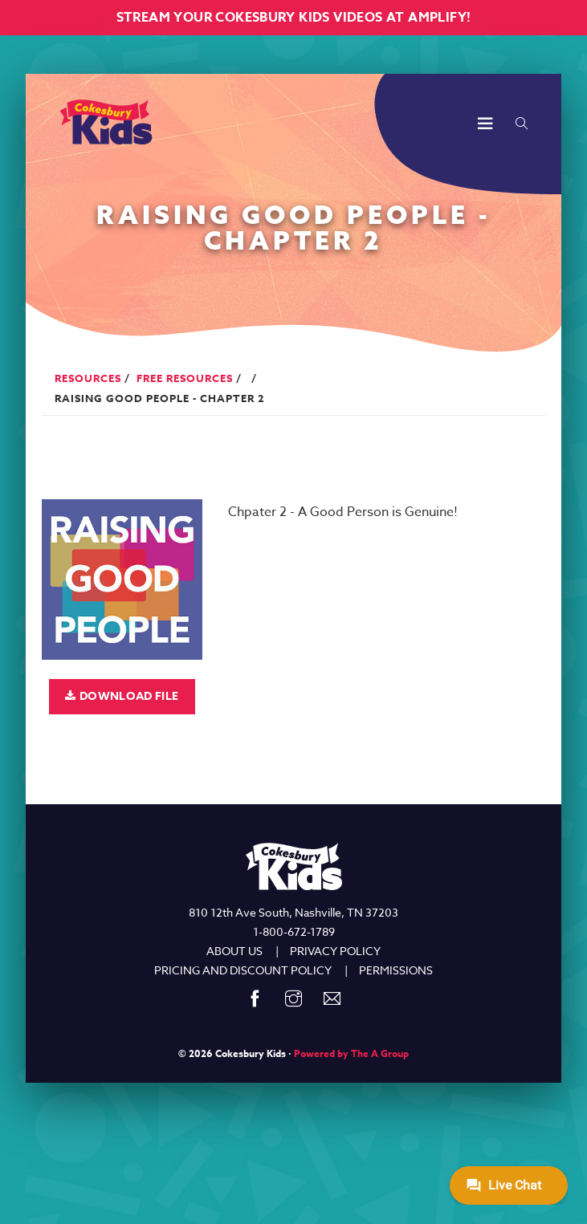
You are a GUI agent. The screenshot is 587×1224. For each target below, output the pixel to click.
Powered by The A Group (351, 1053)
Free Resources (185, 378)
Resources (88, 378)
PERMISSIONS (396, 970)
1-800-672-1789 (294, 931)
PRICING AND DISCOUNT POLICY (243, 970)
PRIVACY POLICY (335, 950)
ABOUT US (234, 950)
